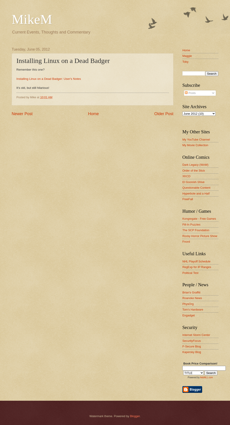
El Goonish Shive (193, 182)
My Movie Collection (195, 145)
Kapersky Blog (191, 352)
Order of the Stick (193, 170)
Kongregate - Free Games (199, 218)
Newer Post (22, 114)
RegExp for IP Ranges (196, 267)
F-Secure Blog (191, 346)
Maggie (187, 56)
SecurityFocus (191, 340)
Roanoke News (192, 298)
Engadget (188, 315)
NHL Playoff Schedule (196, 261)
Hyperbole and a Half (196, 193)
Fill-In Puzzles (191, 224)
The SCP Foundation (195, 230)
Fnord (186, 241)
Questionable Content (196, 187)
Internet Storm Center (196, 335)
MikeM (32, 19)
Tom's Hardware (192, 309)
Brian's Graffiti (191, 292)
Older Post (163, 114)
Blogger (135, 416)
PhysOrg (188, 304)
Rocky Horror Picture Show (199, 236)
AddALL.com (206, 377)
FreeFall (187, 199)
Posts (190, 93)
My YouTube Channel (196, 139)
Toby (185, 61)
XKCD (186, 176)
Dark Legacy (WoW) (195, 164)
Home (93, 114)
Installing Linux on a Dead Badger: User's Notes (48, 79)
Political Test (190, 273)
